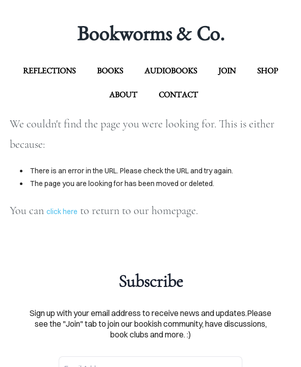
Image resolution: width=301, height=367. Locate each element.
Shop (267, 70)
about (123, 94)
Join (227, 70)
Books (110, 70)
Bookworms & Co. (150, 33)
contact (178, 94)
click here (62, 211)
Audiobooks (170, 70)
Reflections (49, 70)
